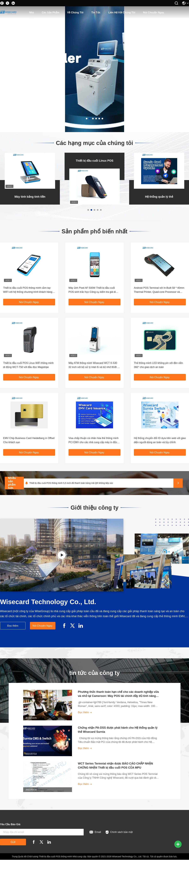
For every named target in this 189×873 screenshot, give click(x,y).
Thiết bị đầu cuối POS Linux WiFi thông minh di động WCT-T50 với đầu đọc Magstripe (28, 365)
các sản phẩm (50, 12)
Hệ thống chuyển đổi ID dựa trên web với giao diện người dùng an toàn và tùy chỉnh (160, 440)
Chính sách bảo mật (119, 832)
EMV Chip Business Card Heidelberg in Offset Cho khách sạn (28, 440)
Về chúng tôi (75, 12)
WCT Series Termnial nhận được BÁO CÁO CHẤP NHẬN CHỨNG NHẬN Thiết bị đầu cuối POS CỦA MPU (115, 765)
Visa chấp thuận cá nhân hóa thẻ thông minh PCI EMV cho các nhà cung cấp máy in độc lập (94, 440)
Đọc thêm (12, 625)
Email (95, 832)
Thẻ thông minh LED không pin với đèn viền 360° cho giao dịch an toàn (158, 365)
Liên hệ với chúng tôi (121, 12)
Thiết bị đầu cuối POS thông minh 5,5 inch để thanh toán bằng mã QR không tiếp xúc (71, 483)
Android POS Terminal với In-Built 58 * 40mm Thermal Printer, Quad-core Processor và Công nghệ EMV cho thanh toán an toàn (159, 290)
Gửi (13, 842)
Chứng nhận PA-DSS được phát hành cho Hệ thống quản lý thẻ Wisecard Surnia (118, 729)
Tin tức (95, 12)
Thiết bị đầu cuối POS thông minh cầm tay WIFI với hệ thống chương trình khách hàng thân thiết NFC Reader (27, 290)
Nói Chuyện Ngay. (154, 12)
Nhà (31, 12)
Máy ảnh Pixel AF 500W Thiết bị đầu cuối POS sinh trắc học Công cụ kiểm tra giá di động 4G (92, 290)
